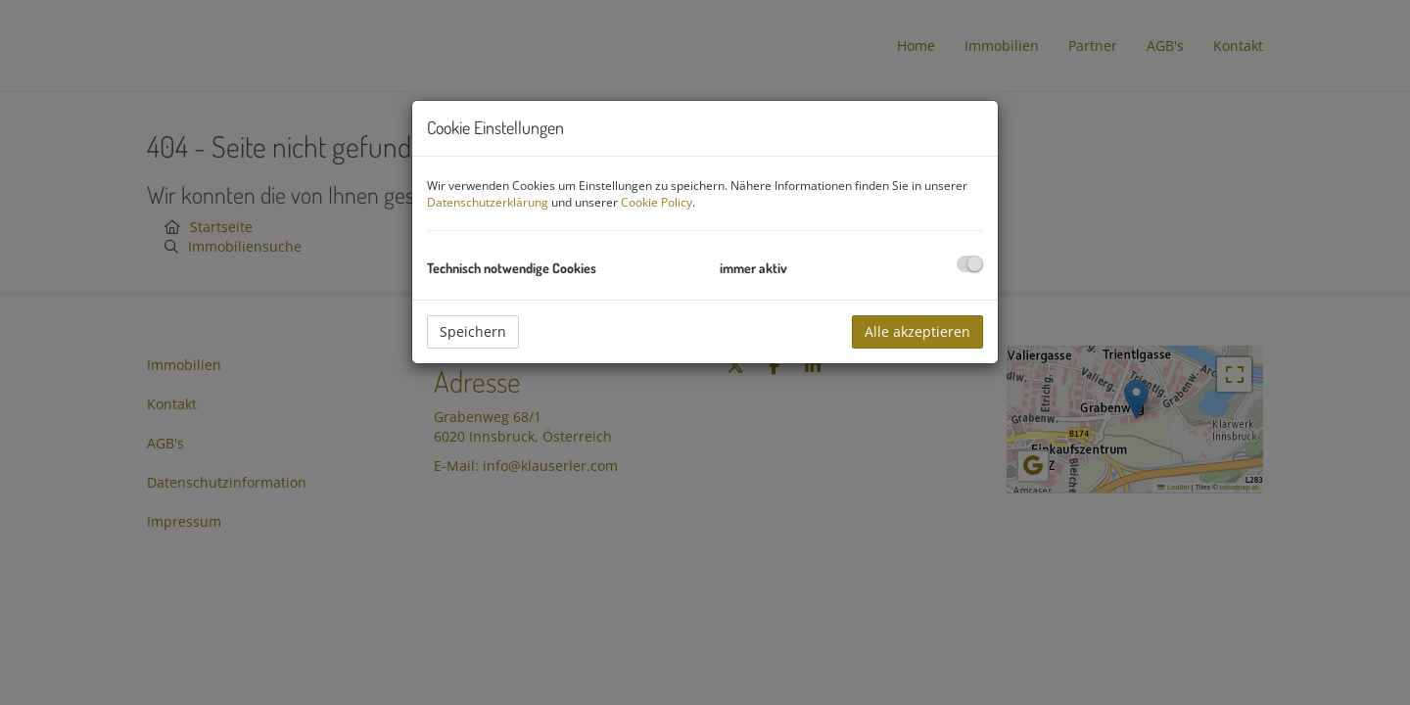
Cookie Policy (656, 202)
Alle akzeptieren (917, 331)
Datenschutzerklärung (487, 202)
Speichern (473, 331)
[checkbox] (970, 264)
